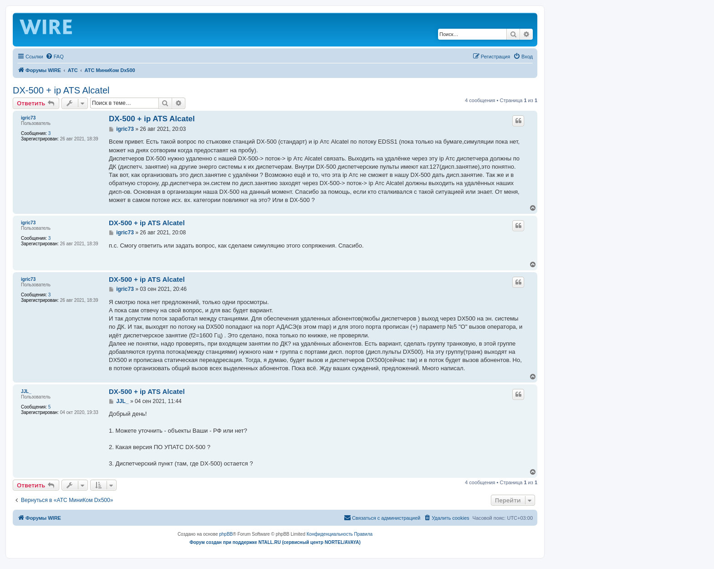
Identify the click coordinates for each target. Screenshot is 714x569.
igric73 (28, 117)
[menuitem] (55, 56)
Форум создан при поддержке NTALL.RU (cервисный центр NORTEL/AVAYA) (275, 542)
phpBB (226, 534)
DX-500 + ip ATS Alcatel (61, 90)
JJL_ (26, 391)
